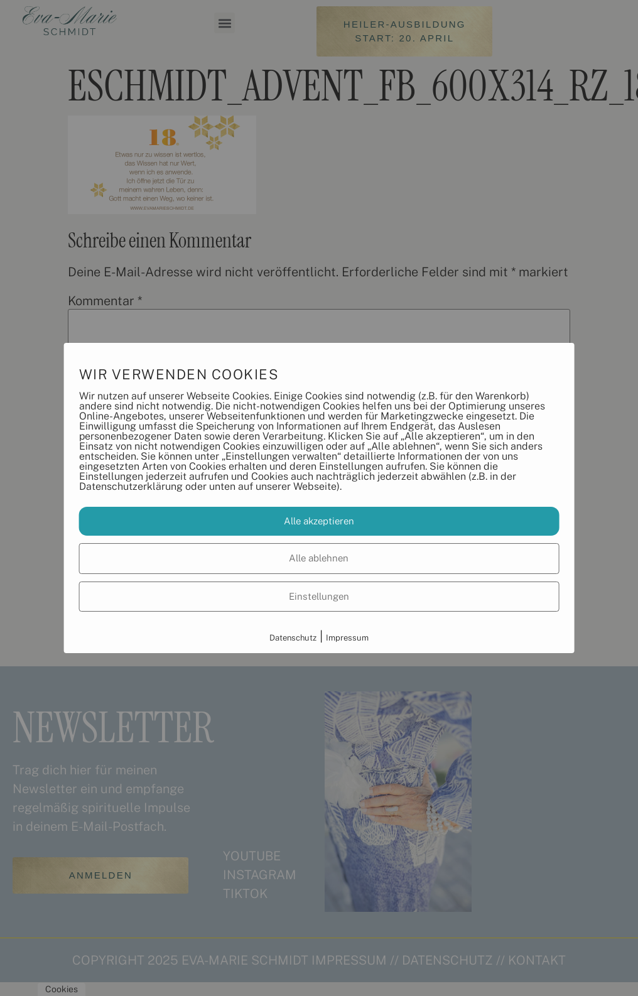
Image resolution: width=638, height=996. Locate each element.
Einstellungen (319, 596)
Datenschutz (292, 637)
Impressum (347, 637)
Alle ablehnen (319, 558)
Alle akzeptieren (319, 521)
